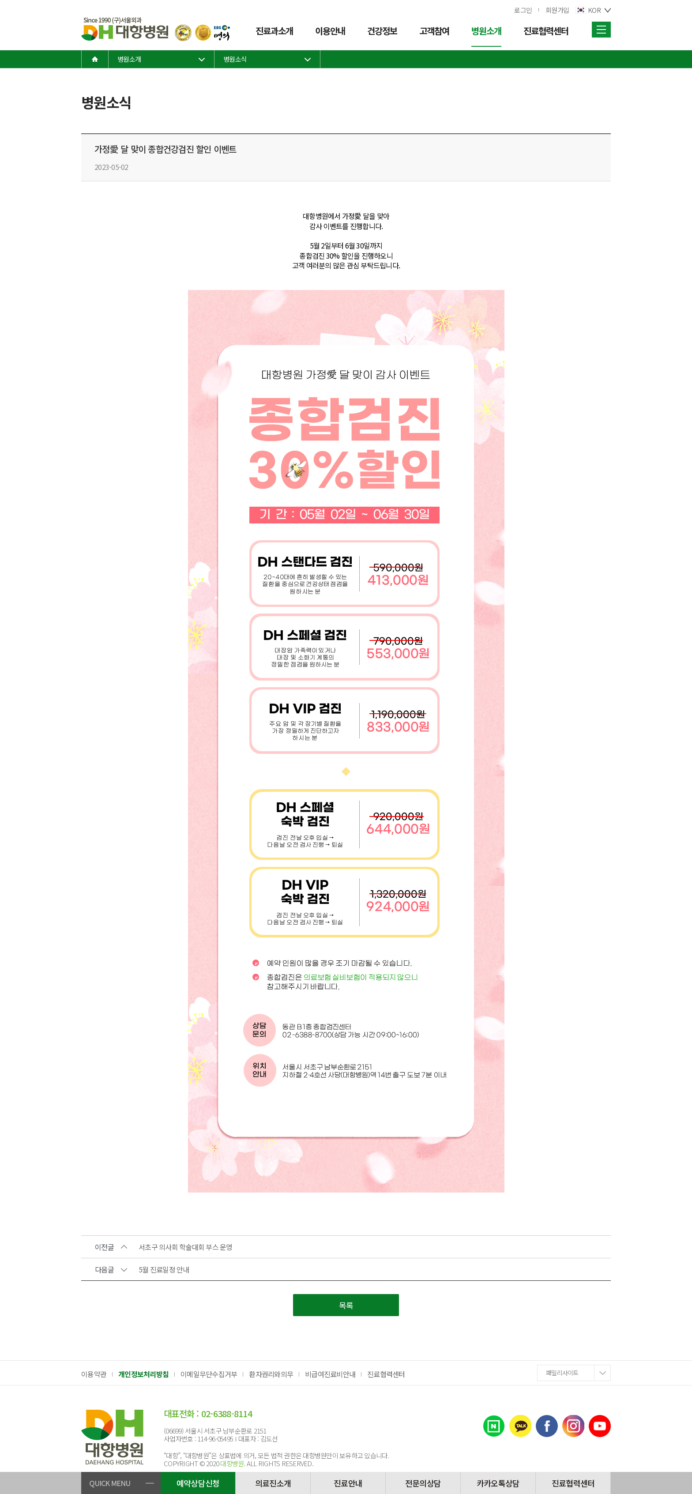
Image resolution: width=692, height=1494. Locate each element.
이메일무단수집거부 (209, 1374)
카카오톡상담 (498, 1483)
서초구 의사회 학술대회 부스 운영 (186, 1246)
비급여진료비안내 (330, 1374)
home (95, 59)
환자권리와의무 (271, 1374)
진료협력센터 (386, 1374)
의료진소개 (273, 1483)
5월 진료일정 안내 (164, 1269)
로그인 (523, 10)
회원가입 (557, 10)
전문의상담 (423, 1483)
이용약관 (93, 1374)
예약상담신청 (198, 1483)
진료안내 (348, 1483)
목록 (346, 1305)
